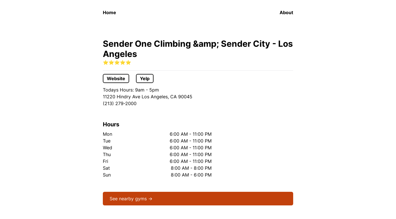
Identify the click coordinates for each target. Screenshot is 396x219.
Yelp (145, 78)
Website (116, 78)
